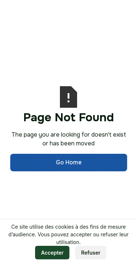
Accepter (52, 252)
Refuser (90, 252)
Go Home (68, 162)
